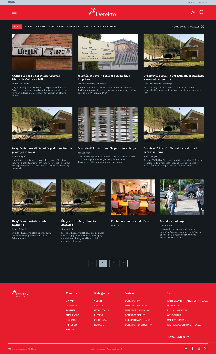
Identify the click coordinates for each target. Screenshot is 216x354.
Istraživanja (56, 26)
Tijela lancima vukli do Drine (131, 221)
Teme (171, 293)
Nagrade (71, 320)
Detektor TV (132, 301)
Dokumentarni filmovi (138, 320)
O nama (71, 293)
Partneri (71, 310)
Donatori (71, 305)
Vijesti (29, 26)
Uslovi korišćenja (98, 349)
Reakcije (99, 325)
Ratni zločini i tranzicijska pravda (187, 301)
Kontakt (71, 329)
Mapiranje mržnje (177, 320)
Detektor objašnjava (137, 310)
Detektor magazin (136, 305)
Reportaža (100, 320)
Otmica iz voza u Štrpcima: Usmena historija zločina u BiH (36, 77)
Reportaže (88, 26)
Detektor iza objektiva (138, 325)
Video (17, 26)
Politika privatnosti (114, 349)
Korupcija (173, 305)
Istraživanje (101, 310)
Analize (41, 26)
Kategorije (102, 293)
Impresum (71, 325)
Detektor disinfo (135, 315)
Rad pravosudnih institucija (184, 325)
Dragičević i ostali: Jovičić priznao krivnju (107, 148)
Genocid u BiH (175, 315)
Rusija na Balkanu (177, 310)
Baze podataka (107, 26)
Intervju (99, 315)
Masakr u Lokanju (172, 221)
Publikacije (72, 315)
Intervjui (73, 26)
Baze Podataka (178, 337)
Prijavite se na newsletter (187, 26)
